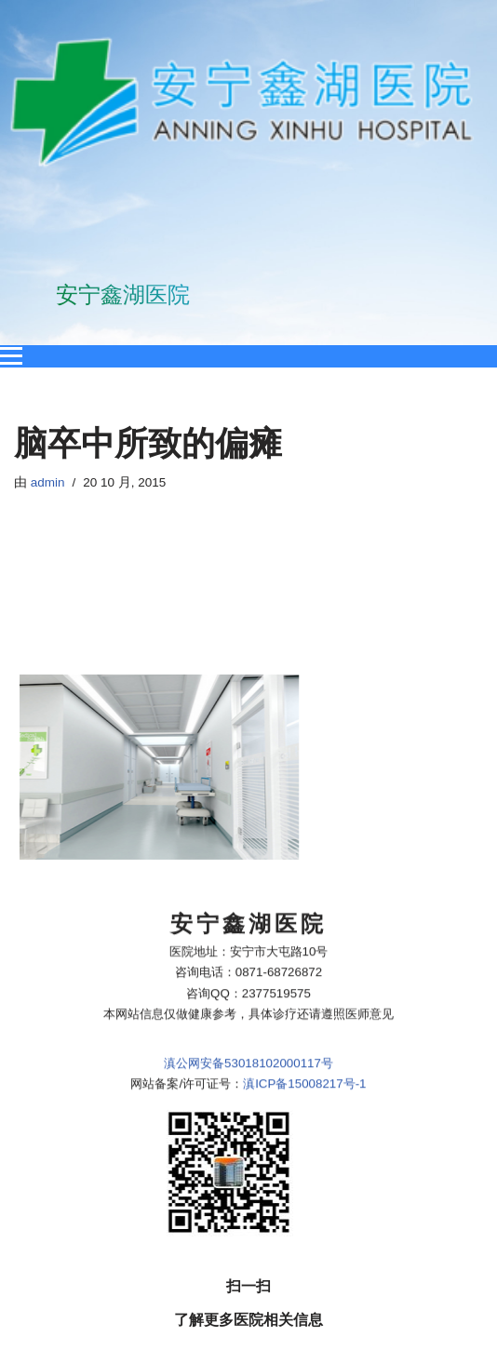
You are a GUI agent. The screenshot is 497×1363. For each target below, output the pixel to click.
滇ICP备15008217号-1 (304, 980)
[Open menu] (11, 356)
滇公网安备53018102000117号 (248, 959)
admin (48, 482)
